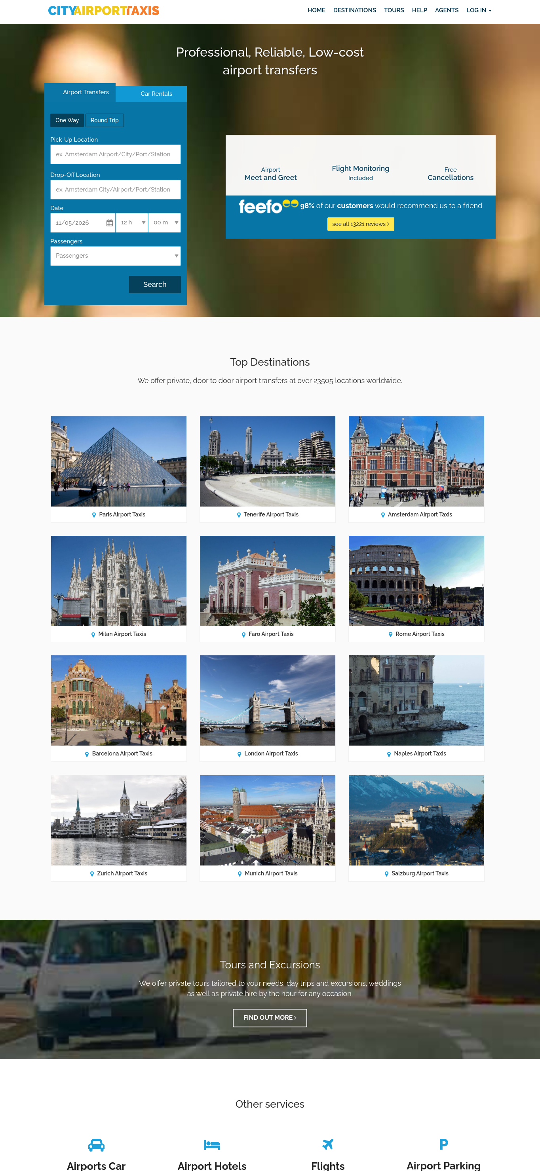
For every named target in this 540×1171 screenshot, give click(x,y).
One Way (67, 120)
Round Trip (104, 120)
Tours (394, 10)
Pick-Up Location (74, 139)
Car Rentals (157, 93)
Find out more (270, 1017)
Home (316, 10)
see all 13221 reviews (361, 224)
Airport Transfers (85, 92)
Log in (479, 10)
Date (56, 208)
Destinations (354, 10)
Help (419, 10)
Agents (446, 10)
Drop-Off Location (75, 174)
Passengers (66, 241)
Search (154, 284)
